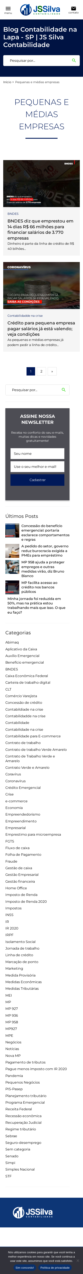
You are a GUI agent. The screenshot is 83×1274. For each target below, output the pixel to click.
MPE (9, 1036)
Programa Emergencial (25, 1102)
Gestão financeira (20, 881)
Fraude (11, 861)
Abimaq (12, 642)
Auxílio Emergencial (22, 656)
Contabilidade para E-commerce (33, 736)
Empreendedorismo (22, 814)
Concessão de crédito (23, 703)
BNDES (13, 214)
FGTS (9, 841)
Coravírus (13, 774)
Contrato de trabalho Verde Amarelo (36, 750)
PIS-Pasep (14, 1089)
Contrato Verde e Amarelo (27, 768)
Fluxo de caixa (17, 848)
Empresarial (15, 828)
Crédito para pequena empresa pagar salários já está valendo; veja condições (41, 328)
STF (8, 1176)
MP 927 (11, 1009)
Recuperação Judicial (23, 1123)
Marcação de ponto (21, 962)
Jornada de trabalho (22, 948)
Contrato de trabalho (23, 743)
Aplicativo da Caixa (21, 649)
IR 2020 (11, 928)
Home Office (16, 888)
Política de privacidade (55, 1267)
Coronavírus (15, 781)
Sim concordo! (25, 1267)
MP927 (11, 1029)
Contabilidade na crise (24, 730)
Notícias (12, 1049)
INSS (9, 915)
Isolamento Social (20, 942)
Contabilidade (17, 723)
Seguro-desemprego (23, 1143)
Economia (14, 808)
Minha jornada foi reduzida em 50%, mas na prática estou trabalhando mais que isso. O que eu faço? (36, 605)
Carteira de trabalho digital (27, 682)
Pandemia (14, 1076)
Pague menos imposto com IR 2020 (36, 1069)
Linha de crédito (19, 955)
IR (7, 922)
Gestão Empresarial (22, 875)
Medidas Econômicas (23, 982)
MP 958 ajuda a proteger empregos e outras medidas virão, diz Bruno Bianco (43, 569)
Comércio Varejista (21, 696)
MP (8, 1002)
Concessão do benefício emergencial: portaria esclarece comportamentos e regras (45, 533)
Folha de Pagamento (23, 855)
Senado (11, 1156)
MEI (8, 995)
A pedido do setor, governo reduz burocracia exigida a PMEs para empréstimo (44, 550)
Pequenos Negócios (22, 1082)
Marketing (14, 968)
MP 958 (11, 1022)
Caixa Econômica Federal (26, 676)
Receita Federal (18, 1109)
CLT (8, 689)
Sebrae (11, 1136)
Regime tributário (20, 1129)
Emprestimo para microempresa (33, 834)
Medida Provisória (20, 975)
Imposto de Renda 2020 (26, 902)
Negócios (13, 1042)
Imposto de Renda (21, 895)
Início (7, 82)
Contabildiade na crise (24, 709)
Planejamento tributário (25, 1096)
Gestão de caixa (18, 868)
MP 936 (11, 1015)
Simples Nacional (20, 1169)
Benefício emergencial (24, 662)
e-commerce (16, 801)
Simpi (10, 1163)
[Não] (78, 1260)
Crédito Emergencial (23, 788)
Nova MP (13, 1056)
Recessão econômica (23, 1116)
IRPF (9, 935)
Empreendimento (21, 821)
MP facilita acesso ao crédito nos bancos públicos (39, 587)
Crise (9, 794)
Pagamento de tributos (25, 1062)
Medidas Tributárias (22, 989)
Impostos (13, 908)
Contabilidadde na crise (25, 316)
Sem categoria (17, 1149)
